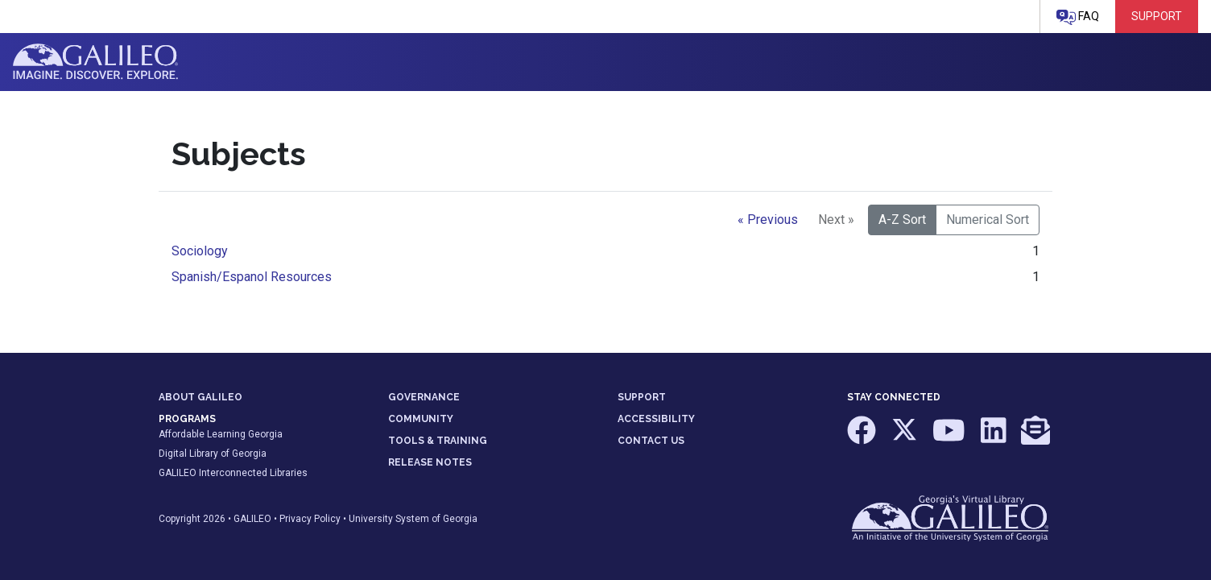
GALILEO (252, 518)
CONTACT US (651, 440)
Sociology (200, 251)
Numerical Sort (987, 219)
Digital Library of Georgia (213, 453)
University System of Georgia (413, 518)
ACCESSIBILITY (656, 419)
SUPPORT (642, 397)
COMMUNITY (420, 419)
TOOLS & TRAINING (437, 440)
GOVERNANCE (424, 397)
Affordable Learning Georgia (221, 434)
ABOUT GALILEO (200, 397)
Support (1156, 16)
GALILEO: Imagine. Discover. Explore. (95, 62)
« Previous (768, 219)
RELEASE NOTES (430, 462)
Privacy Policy (310, 518)
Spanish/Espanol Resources (252, 276)
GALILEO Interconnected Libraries (233, 472)
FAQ (1077, 17)
